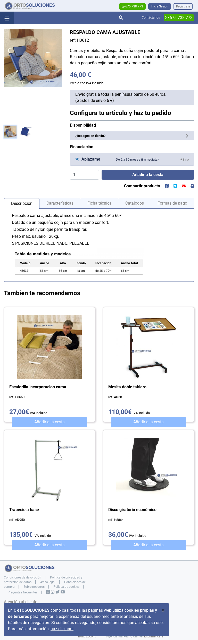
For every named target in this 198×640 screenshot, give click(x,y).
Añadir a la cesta (49, 421)
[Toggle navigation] (7, 18)
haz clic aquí (62, 628)
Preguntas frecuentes (22, 592)
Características (59, 203)
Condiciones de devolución (22, 577)
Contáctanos (151, 17)
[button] (184, 159)
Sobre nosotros (34, 587)
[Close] (163, 610)
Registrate (183, 6)
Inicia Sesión (159, 6)
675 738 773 (132, 6)
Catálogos (134, 203)
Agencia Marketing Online (124, 636)
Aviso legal (47, 582)
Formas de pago (172, 203)
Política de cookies (66, 587)
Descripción (21, 203)
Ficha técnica (99, 203)
